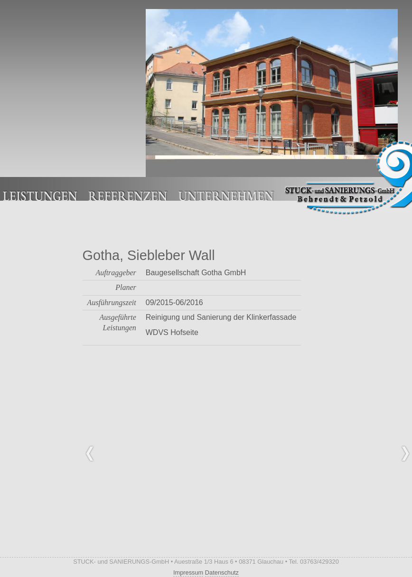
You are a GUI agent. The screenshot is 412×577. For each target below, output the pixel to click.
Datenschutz (222, 572)
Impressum (188, 572)
